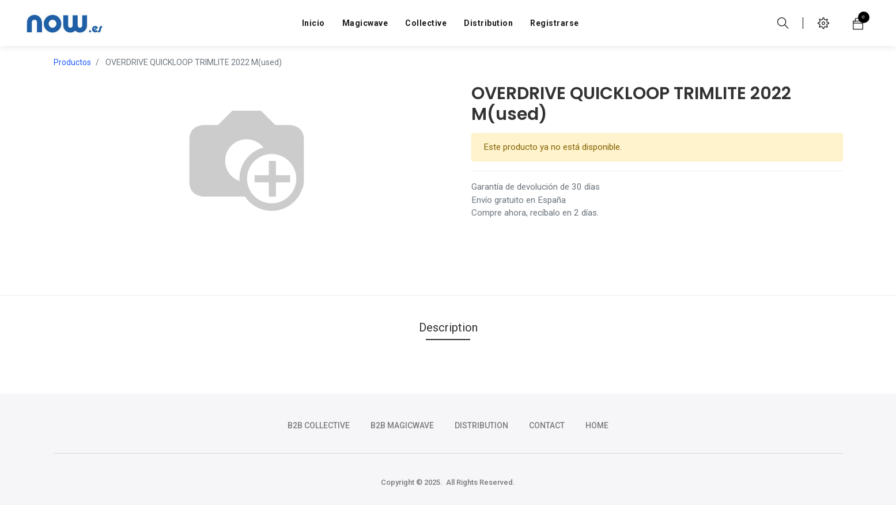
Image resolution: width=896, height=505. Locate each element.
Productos (72, 62)
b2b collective (319, 425)
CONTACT (547, 425)
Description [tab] (448, 327)
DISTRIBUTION (481, 425)
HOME (596, 425)
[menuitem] (313, 23)
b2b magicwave (402, 425)
